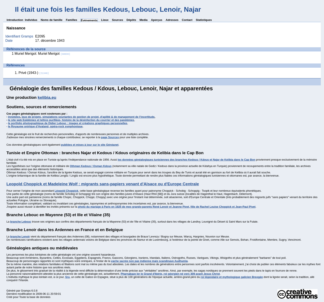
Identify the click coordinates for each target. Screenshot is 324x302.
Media (143, 20)
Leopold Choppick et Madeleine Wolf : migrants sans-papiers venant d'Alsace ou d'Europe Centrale (102, 184)
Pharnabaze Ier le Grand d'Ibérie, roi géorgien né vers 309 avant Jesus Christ (170, 273)
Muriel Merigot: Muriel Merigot (42, 53)
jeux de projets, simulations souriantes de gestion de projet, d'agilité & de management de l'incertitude (88, 116)
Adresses (172, 20)
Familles (71, 20)
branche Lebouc (20, 221)
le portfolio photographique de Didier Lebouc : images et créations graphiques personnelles (67, 123)
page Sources (110, 137)
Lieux (105, 20)
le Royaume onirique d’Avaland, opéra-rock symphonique (45, 126)
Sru (67, 277)
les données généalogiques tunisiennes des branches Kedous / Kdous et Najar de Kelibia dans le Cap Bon (186, 159)
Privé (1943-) (33, 73)
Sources (117, 20)
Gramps (26, 290)
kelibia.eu (47, 97)
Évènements (89, 20)
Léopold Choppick (66, 190)
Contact (187, 20)
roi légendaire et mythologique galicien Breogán (232, 277)
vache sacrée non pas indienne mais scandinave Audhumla (149, 261)
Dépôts (131, 20)
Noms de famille (51, 20)
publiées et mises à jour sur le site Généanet (89, 144)
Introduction (15, 20)
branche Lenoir (20, 236)
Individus (31, 20)
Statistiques (204, 20)
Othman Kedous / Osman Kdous (91, 166)
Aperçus (156, 20)
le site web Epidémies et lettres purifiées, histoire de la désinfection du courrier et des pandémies (71, 120)
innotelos (14, 116)
